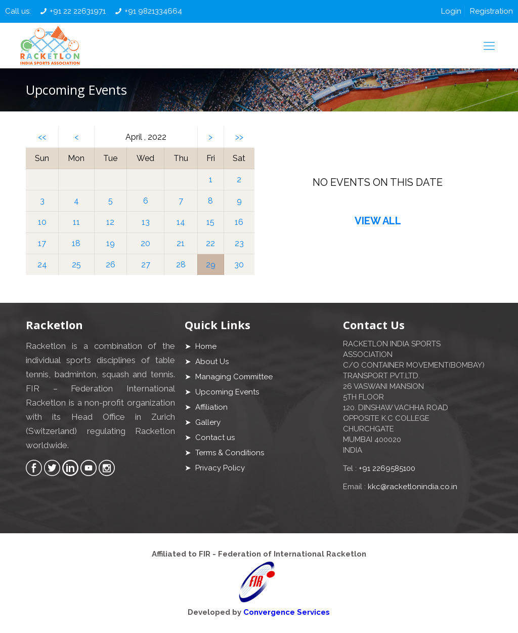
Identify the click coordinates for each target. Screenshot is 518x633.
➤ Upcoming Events (222, 392)
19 (110, 243)
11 (76, 222)
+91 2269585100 (387, 468)
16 (239, 222)
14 (181, 222)
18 (76, 243)
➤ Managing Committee (229, 376)
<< (42, 137)
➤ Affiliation (206, 407)
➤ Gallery (203, 422)
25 (76, 264)
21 (181, 243)
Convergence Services (286, 612)
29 (210, 264)
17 (42, 243)
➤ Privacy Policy (215, 467)
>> (239, 137)
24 (42, 264)
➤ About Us (207, 361)
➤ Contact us (210, 437)
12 (110, 222)
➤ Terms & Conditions (224, 452)
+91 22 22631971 (78, 11)
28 (181, 264)
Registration (491, 11)
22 (210, 243)
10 (42, 222)
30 (239, 264)
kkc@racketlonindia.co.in (412, 486)
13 (146, 222)
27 (145, 264)
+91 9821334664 (153, 11)
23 (239, 243)
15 (210, 222)
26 (110, 264)
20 (145, 243)
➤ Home (201, 346)
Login (451, 11)
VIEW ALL (378, 221)
